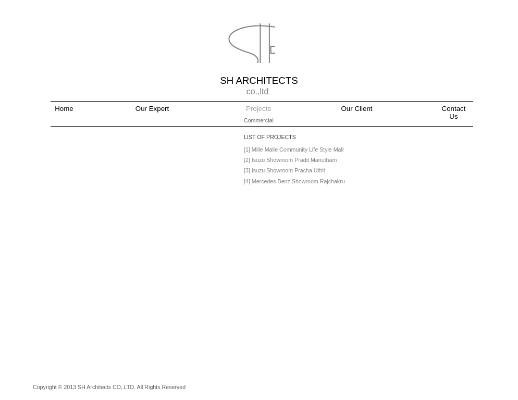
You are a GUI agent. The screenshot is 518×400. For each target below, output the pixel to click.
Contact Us (454, 112)
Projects (258, 109)
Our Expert (152, 109)
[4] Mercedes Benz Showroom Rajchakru (294, 181)
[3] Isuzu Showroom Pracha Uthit (284, 170)
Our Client (357, 109)
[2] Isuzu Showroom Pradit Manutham (290, 160)
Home (64, 109)
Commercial (259, 120)
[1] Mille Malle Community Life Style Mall (293, 149)
